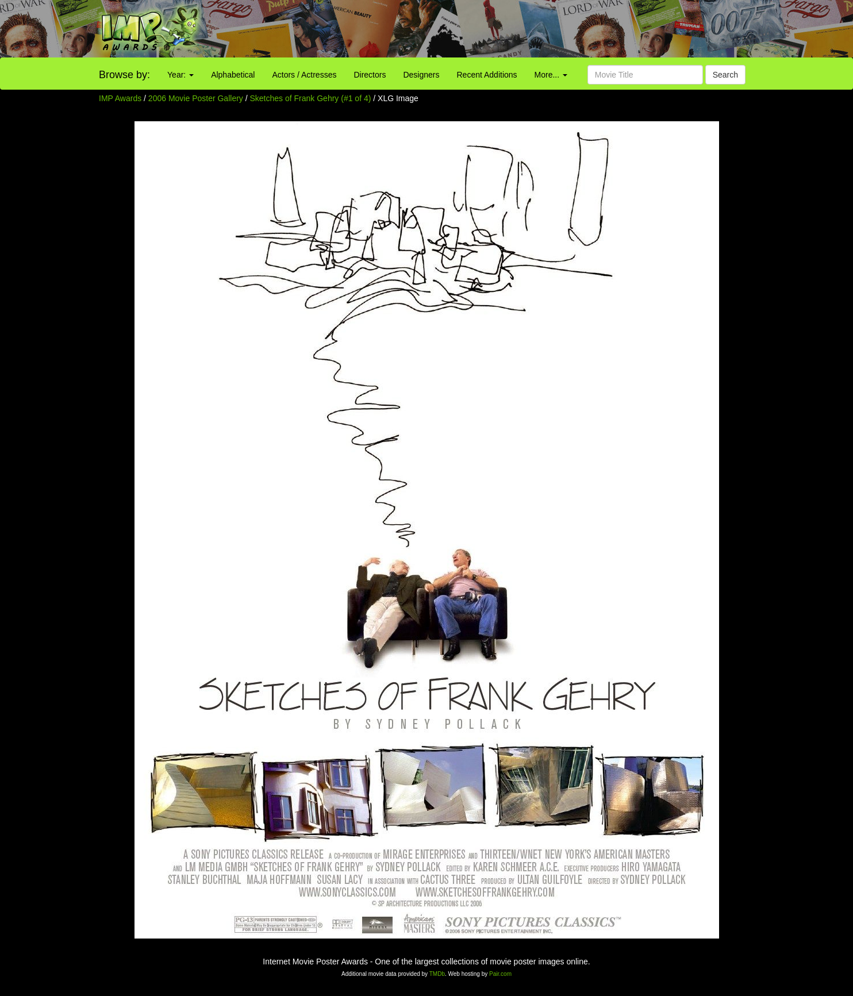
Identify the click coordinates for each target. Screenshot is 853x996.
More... (551, 74)
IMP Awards (120, 98)
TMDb (437, 974)
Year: (180, 74)
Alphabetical (233, 74)
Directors (370, 74)
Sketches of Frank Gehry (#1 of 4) (310, 98)
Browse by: (124, 74)
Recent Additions (487, 74)
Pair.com (500, 974)
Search (725, 74)
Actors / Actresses (304, 74)
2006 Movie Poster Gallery (195, 98)
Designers (421, 74)
